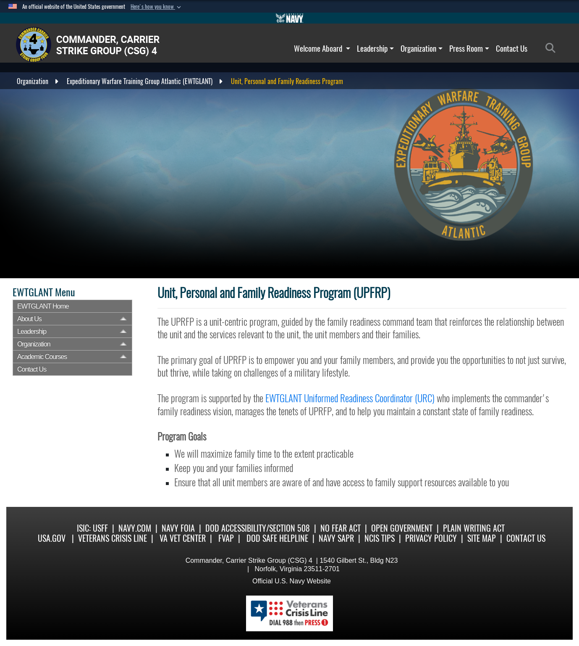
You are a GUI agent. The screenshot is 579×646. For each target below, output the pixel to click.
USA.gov (51, 538)
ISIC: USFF (92, 528)
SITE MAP (481, 538)
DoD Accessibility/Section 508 (257, 528)
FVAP (226, 538)
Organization (422, 48)
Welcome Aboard (322, 48)
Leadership (375, 48)
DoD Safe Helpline (277, 538)
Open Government (401, 528)
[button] (157, 7)
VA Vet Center (183, 538)
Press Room (469, 48)
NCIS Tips (379, 538)
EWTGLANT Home (43, 306)
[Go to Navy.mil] (290, 18)
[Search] (552, 48)
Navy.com (134, 528)
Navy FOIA (178, 528)
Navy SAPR (336, 538)
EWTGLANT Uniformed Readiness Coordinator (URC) (350, 398)
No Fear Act (340, 528)
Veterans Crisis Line (112, 538)
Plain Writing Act (474, 528)
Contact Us (511, 48)
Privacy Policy (431, 538)
